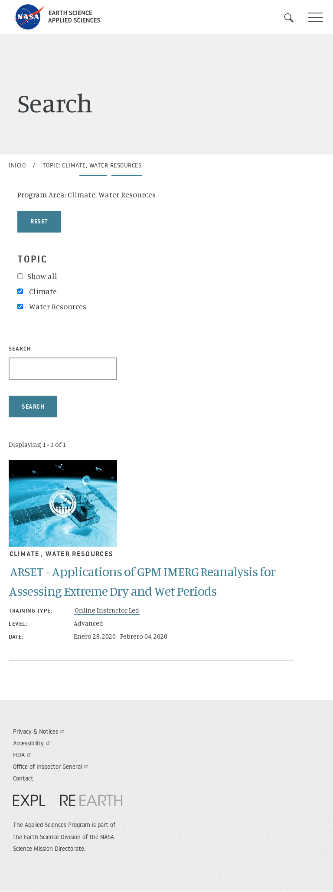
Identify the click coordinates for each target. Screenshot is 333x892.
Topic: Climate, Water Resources (92, 165)
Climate (25, 553)
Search (294, 17)
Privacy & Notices (39, 731)
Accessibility (32, 743)
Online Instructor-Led (107, 610)
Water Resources (79, 553)
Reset (39, 221)
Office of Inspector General (51, 767)
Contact (23, 778)
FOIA (23, 755)
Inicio (17, 165)
